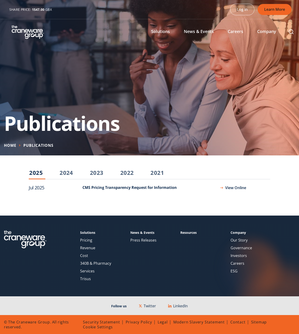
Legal (163, 322)
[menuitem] (164, 32)
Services (87, 271)
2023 (96, 172)
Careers (237, 263)
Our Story (239, 240)
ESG (234, 271)
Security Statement (101, 322)
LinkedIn (178, 306)
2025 (36, 172)
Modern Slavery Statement (199, 322)
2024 (66, 172)
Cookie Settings (98, 327)
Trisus (85, 278)
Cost (84, 255)
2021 (157, 172)
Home (10, 145)
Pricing (86, 240)
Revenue (87, 248)
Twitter (147, 306)
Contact (238, 322)
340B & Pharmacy (95, 263)
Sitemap (259, 322)
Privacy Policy (139, 322)
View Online (235, 187)
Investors (239, 255)
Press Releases (143, 240)
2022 (127, 172)
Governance (241, 248)
